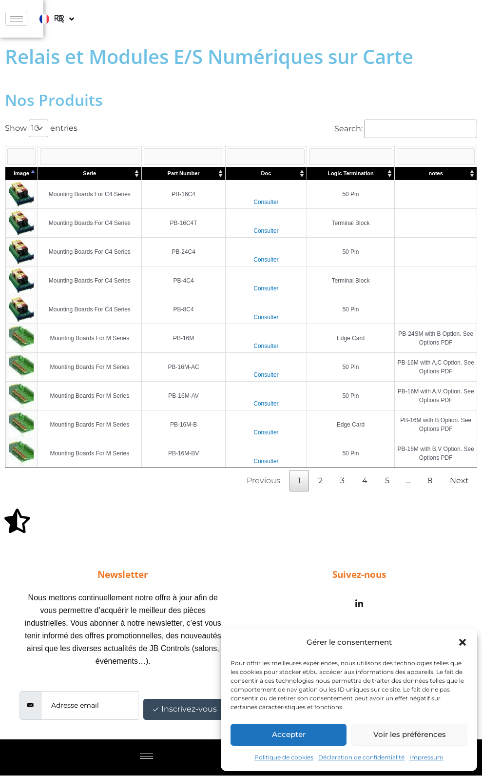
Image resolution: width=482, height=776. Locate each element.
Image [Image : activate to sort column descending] (21, 174)
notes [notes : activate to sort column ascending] (436, 174)
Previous (263, 481)
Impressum (426, 757)
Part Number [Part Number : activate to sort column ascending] (184, 174)
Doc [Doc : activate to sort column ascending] (266, 174)
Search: (405, 128)
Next (459, 481)
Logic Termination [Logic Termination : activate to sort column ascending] (351, 174)
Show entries (41, 128)
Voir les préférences (409, 734)
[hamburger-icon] (367, 19)
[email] (89, 706)
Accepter (289, 734)
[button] (462, 642)
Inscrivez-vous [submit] (185, 709)
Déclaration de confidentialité (361, 757)
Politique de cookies (283, 757)
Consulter (265, 202)
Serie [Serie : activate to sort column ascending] (89, 174)
